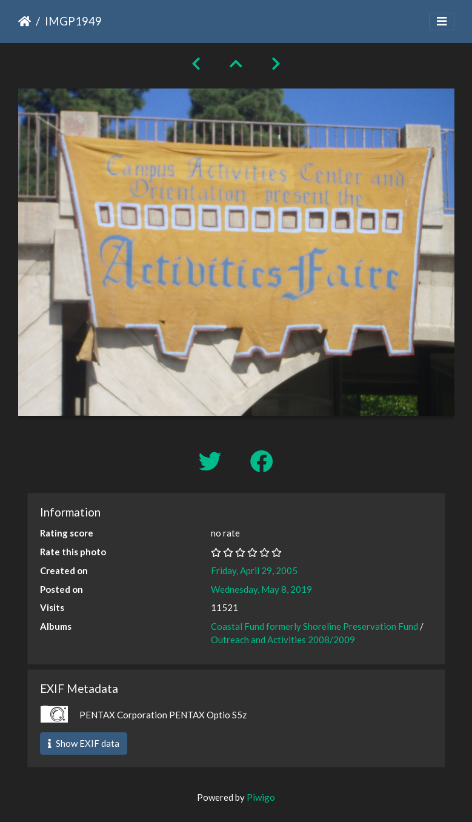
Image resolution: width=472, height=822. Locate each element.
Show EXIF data (83, 743)
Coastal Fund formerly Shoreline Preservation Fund (314, 626)
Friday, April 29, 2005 (254, 570)
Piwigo (261, 797)
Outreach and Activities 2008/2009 (283, 639)
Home (24, 21)
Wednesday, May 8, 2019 (261, 589)
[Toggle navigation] (441, 21)
